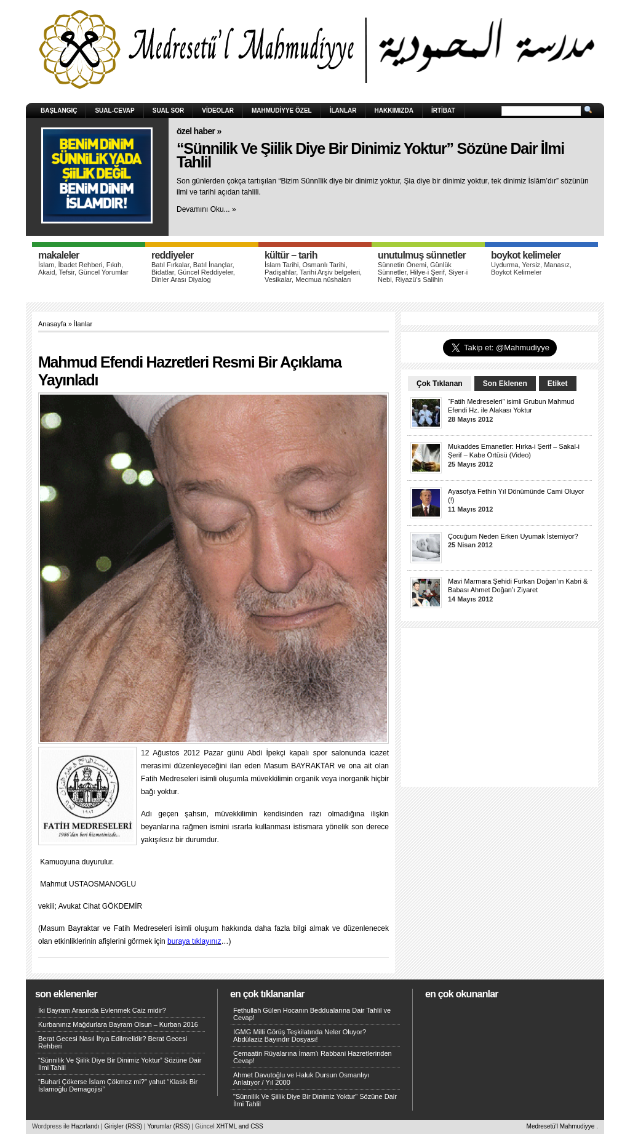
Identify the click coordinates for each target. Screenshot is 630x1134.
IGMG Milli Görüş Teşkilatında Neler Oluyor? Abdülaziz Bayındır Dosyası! (299, 1035)
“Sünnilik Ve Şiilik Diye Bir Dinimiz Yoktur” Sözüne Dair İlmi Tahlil (370, 155)
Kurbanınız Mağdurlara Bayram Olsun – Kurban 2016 (118, 1024)
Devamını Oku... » (206, 209)
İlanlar (343, 110)
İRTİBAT (443, 110)
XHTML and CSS (239, 1126)
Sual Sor (169, 110)
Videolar (218, 110)
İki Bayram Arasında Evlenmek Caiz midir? (102, 1010)
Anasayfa (52, 324)
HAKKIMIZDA (394, 110)
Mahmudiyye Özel (282, 110)
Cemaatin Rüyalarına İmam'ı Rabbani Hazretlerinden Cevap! (312, 1057)
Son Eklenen (505, 383)
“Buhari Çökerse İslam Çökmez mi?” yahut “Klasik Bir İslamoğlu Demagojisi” (117, 1085)
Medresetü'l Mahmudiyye (561, 1126)
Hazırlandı (85, 1126)
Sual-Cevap (114, 110)
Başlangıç (59, 110)
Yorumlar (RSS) (168, 1126)
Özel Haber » (199, 131)
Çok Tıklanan (440, 383)
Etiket (558, 383)
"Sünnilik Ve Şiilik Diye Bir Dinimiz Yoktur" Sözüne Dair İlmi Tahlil (315, 1100)
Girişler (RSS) (123, 1126)
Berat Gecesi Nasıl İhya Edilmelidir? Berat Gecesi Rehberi (112, 1042)
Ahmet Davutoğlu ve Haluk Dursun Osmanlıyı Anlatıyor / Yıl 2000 (301, 1078)
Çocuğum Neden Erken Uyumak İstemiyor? (513, 536)
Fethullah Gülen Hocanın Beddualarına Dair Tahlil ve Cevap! (312, 1014)
